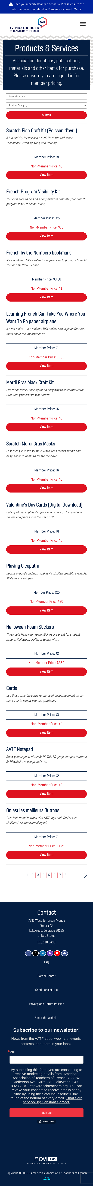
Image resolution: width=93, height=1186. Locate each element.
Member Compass (48, 9)
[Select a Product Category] (46, 105)
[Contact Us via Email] (64, 953)
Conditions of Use (46, 990)
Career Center (46, 976)
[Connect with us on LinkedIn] (42, 953)
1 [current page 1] (27, 875)
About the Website (46, 1018)
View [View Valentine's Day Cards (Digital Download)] (46, 549)
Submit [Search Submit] (46, 115)
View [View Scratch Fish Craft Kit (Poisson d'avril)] (46, 175)
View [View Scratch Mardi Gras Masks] (46, 488)
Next (85, 875)
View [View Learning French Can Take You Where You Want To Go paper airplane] (46, 366)
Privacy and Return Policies (46, 1004)
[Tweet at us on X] (35, 953)
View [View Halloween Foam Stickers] (46, 671)
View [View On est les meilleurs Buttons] (46, 855)
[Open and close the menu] (71, 24)
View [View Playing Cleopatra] (46, 610)
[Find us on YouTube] (57, 953)
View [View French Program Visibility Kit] (46, 236)
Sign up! (46, 1112)
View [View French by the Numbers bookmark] (46, 297)
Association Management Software (46, 1160)
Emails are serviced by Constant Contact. (52, 1100)
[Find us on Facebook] (28, 953)
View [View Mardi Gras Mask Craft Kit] (46, 427)
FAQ (46, 962)
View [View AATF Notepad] (46, 793)
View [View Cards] (46, 732)
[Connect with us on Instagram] (50, 953)
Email (12, 1052)
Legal (47, 1178)
